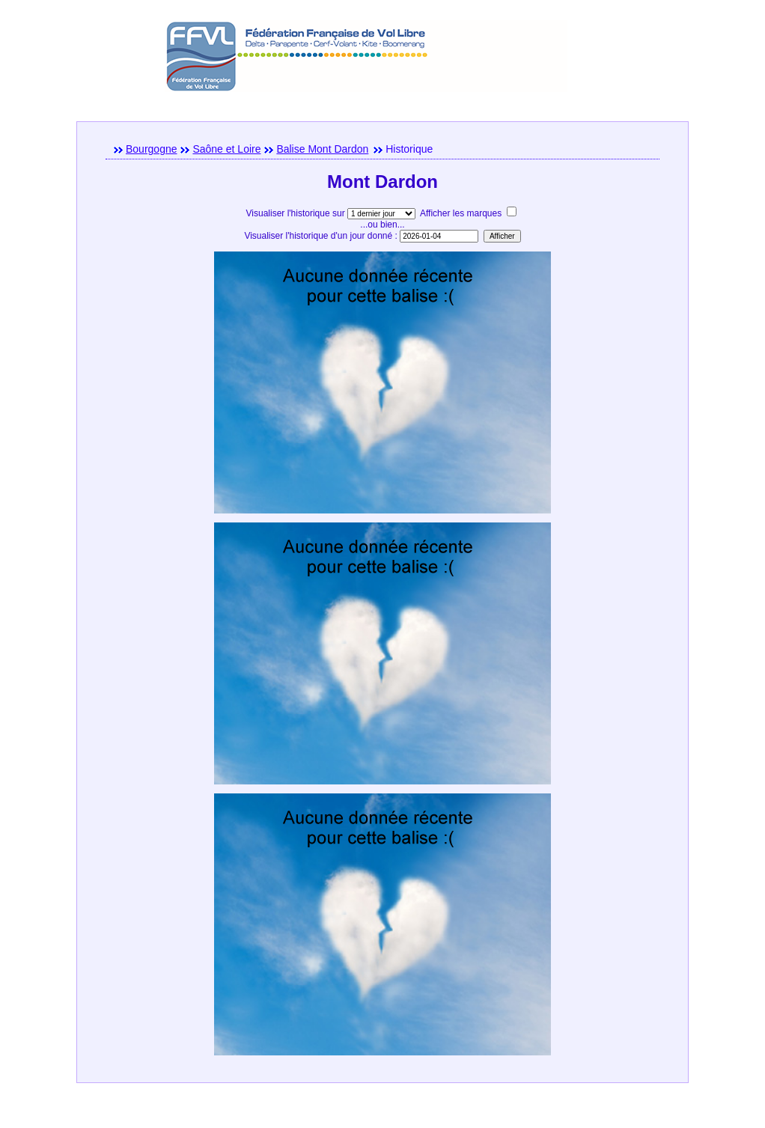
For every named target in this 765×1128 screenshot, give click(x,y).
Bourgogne (151, 149)
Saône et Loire (226, 149)
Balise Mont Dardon (322, 149)
